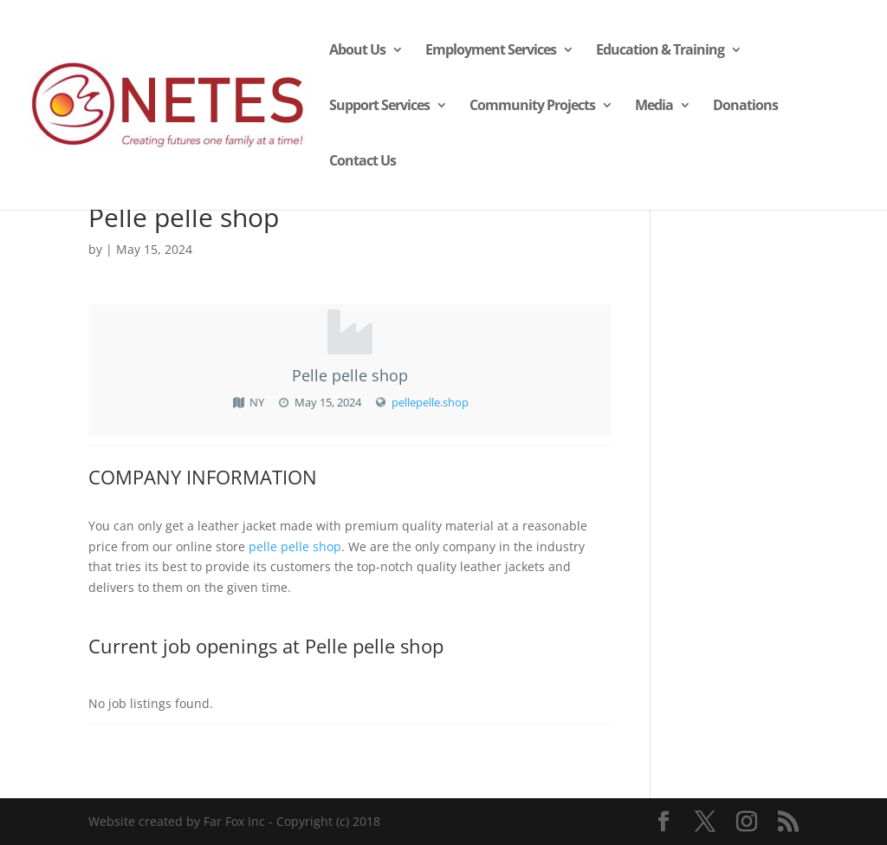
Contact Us (362, 162)
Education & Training (660, 51)
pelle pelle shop (295, 546)
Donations (745, 106)
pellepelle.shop (430, 402)
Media (654, 106)
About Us (357, 51)
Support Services (379, 106)
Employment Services (490, 51)
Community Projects (532, 106)
